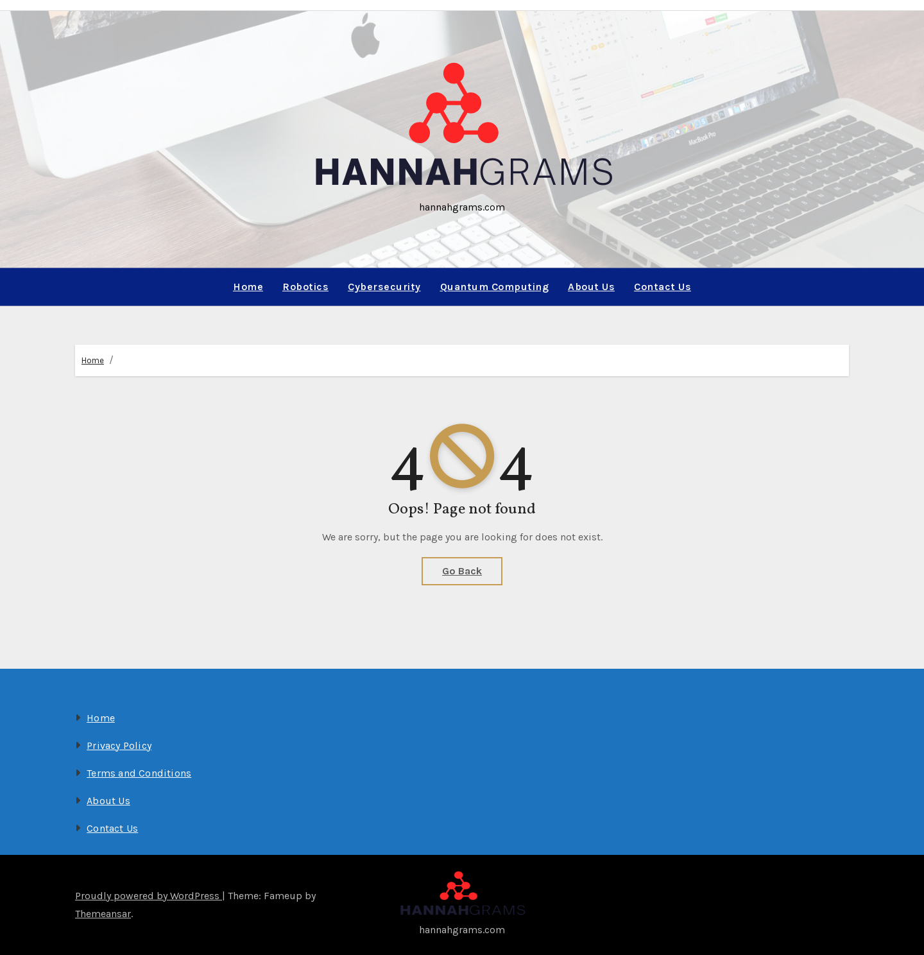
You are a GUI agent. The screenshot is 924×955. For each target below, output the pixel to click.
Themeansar (103, 914)
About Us (591, 286)
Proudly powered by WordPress (148, 896)
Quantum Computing (494, 286)
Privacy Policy (119, 745)
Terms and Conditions (139, 773)
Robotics (305, 286)
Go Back (462, 571)
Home (248, 286)
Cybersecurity (384, 286)
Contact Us (662, 286)
